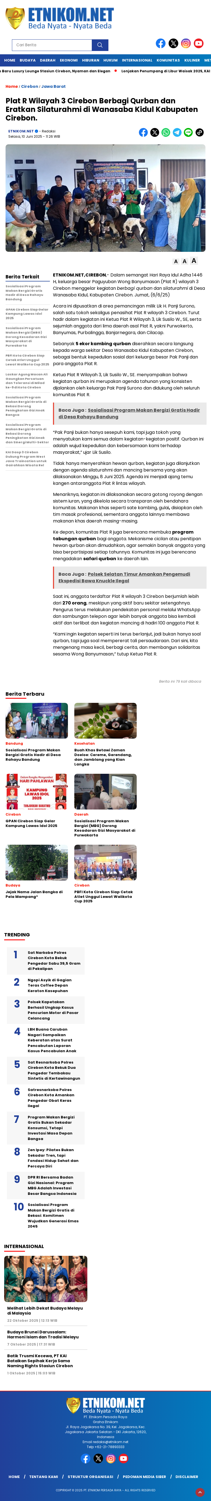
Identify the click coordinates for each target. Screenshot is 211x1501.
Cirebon (29, 86)
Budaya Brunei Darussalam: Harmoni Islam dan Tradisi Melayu (43, 1334)
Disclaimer (187, 1476)
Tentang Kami (43, 1476)
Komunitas (168, 60)
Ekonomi (69, 60)
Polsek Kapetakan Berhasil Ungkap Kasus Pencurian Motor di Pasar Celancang (53, 1010)
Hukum (110, 60)
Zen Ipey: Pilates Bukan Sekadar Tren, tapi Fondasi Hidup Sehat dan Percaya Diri (53, 1158)
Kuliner (192, 60)
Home (9, 60)
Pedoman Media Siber (144, 1476)
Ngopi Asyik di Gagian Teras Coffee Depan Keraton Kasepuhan (50, 985)
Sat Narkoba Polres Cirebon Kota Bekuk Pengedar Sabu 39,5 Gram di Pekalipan (54, 961)
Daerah (47, 60)
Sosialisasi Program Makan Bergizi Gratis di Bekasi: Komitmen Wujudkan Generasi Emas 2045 (53, 1215)
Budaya (28, 60)
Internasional (137, 60)
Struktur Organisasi (90, 1476)
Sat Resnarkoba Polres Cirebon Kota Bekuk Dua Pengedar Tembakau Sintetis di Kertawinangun (54, 1070)
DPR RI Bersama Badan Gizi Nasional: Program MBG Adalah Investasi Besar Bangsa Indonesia (52, 1185)
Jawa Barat (53, 86)
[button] (175, 261)
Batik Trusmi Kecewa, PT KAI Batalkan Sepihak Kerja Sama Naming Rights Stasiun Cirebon (40, 1361)
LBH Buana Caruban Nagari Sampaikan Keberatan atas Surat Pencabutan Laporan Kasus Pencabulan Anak (52, 1040)
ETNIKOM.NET (21, 131)
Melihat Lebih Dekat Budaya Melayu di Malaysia (45, 1310)
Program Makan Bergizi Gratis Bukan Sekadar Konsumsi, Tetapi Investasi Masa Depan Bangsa (51, 1128)
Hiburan (90, 60)
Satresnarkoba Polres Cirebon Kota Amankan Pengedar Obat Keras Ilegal (51, 1098)
